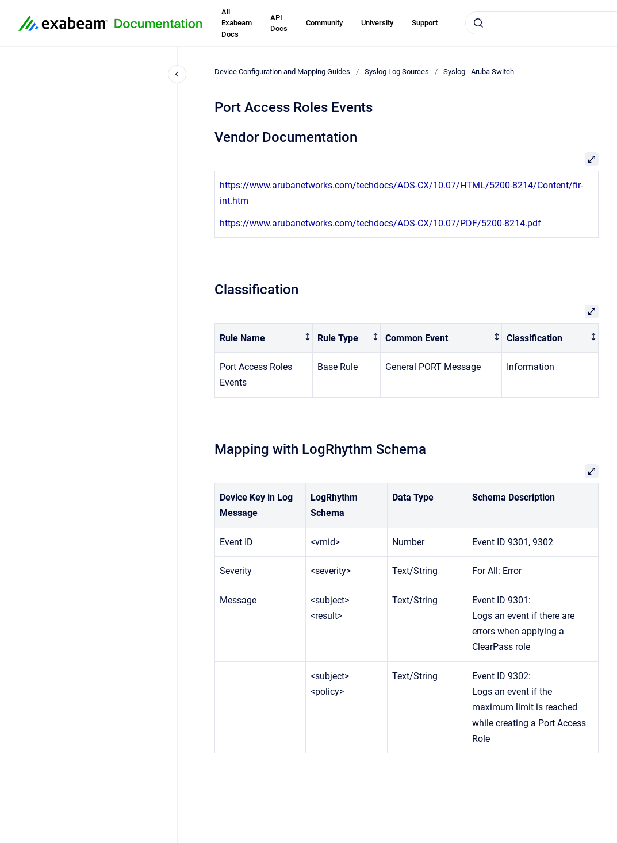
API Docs (279, 23)
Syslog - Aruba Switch (478, 71)
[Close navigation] (177, 74)
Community (324, 22)
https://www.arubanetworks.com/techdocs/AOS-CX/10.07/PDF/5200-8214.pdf (380, 223)
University (377, 22)
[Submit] (478, 23)
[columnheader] (264, 338)
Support (425, 22)
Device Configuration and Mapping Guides (282, 71)
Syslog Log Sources (397, 71)
